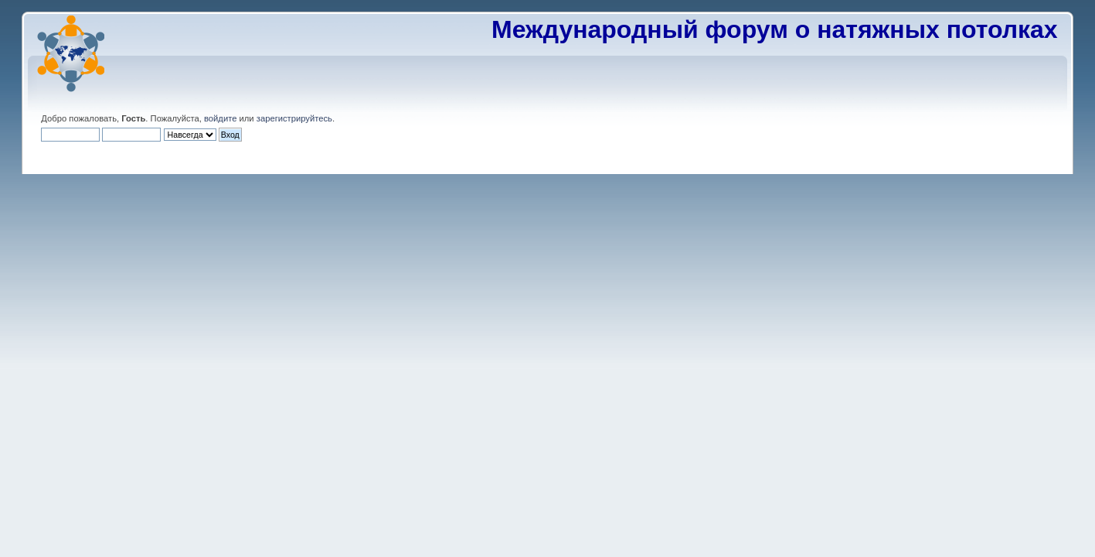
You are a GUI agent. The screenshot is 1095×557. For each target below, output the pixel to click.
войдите (220, 118)
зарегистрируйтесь (294, 118)
